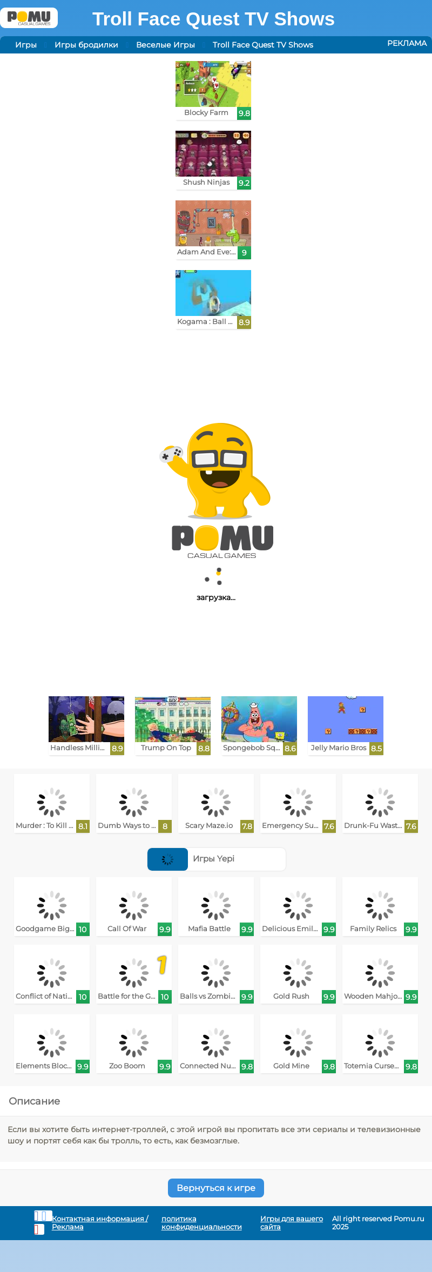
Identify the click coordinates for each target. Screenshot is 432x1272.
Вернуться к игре (216, 1188)
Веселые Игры (165, 45)
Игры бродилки (86, 45)
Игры (26, 45)
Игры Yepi (190, 858)
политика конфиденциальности (201, 1223)
